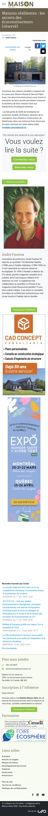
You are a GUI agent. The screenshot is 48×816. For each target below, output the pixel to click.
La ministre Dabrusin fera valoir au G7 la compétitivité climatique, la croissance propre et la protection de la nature (23, 590)
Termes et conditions (11, 785)
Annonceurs (7, 775)
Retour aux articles (14, 182)
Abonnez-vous (24, 167)
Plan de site (7, 782)
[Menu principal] (4, 4)
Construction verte (39, 40)
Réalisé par (32, 811)
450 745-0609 (11, 665)
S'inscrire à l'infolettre (24, 309)
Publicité (6, 769)
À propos (6, 756)
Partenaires (7, 772)
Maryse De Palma (10, 762)
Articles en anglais (10, 759)
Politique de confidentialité (14, 788)
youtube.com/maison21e (14, 127)
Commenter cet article (13, 48)
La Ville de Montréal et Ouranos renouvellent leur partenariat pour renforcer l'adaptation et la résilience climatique (24, 638)
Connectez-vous (24, 159)
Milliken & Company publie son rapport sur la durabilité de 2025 (23, 626)
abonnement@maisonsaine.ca (18, 669)
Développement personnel (14, 766)
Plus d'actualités (9, 648)
